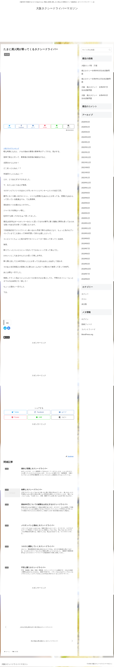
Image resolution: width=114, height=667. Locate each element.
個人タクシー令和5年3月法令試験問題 (95, 72)
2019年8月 (85, 243)
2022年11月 (86, 147)
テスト (84, 299)
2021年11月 (86, 162)
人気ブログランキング (11, 148)
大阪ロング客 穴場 (89, 66)
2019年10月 (86, 233)
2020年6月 (85, 198)
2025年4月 (85, 132)
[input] (96, 50)
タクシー (84, 294)
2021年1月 (85, 178)
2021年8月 (85, 167)
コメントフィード (88, 329)
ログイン (84, 319)
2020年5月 (85, 203)
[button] (109, 50)
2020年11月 (86, 188)
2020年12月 (86, 183)
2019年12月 (86, 223)
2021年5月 (85, 172)
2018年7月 (85, 274)
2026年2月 (85, 127)
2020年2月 (85, 213)
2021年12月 (86, 157)
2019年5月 (85, 259)
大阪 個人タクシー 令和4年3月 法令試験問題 (95, 96)
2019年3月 (85, 264)
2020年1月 (85, 218)
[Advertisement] (57, 28)
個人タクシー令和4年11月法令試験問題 (96, 80)
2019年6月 (85, 254)
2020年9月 (85, 193)
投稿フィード (86, 324)
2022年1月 (85, 152)
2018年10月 (86, 269)
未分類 (6, 337)
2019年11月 (86, 228)
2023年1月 (85, 142)
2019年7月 (85, 249)
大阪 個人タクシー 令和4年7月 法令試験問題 (95, 88)
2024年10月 (86, 137)
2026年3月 (85, 122)
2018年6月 (85, 279)
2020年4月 (85, 208)
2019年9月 (85, 238)
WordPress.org (87, 334)
